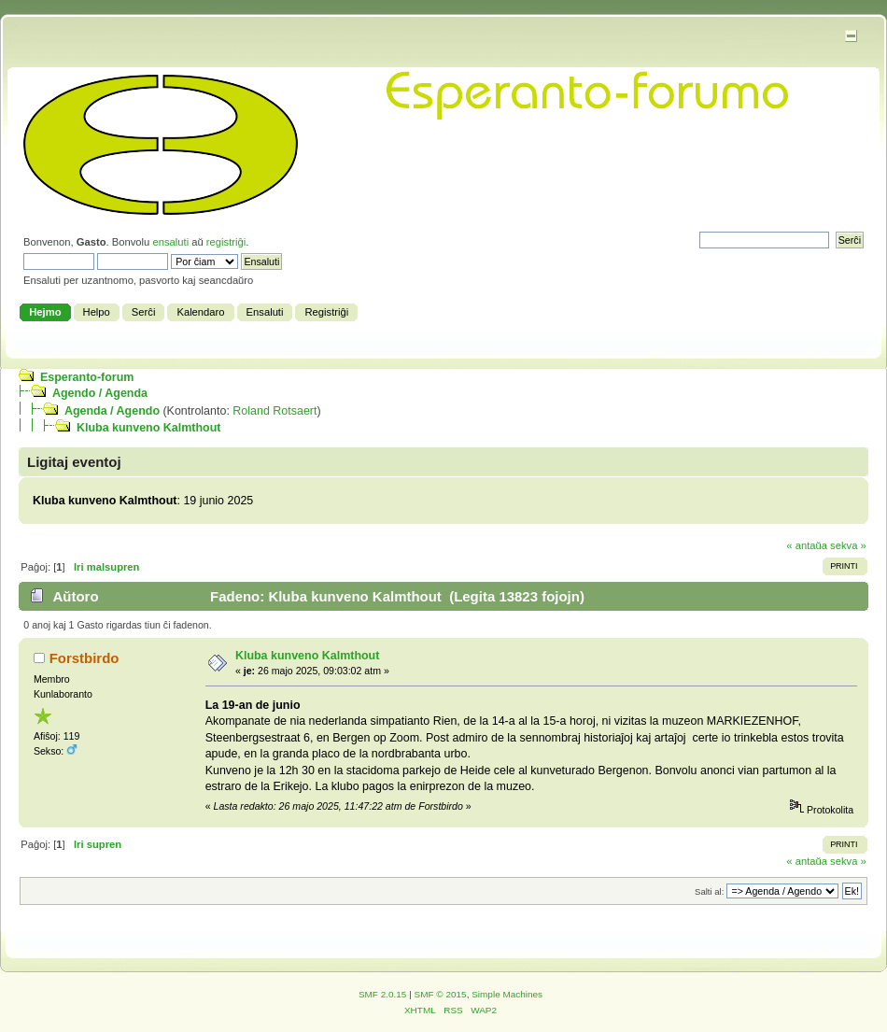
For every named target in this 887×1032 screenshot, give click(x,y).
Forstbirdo (84, 658)
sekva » (848, 545)
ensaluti (170, 241)
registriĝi (226, 241)
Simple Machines (507, 994)
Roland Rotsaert (274, 410)
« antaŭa (806, 545)
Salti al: (709, 891)
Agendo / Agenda (100, 393)
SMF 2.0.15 (383, 994)
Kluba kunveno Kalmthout (148, 427)
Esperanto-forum (87, 377)
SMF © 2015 (441, 994)
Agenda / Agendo (112, 410)
